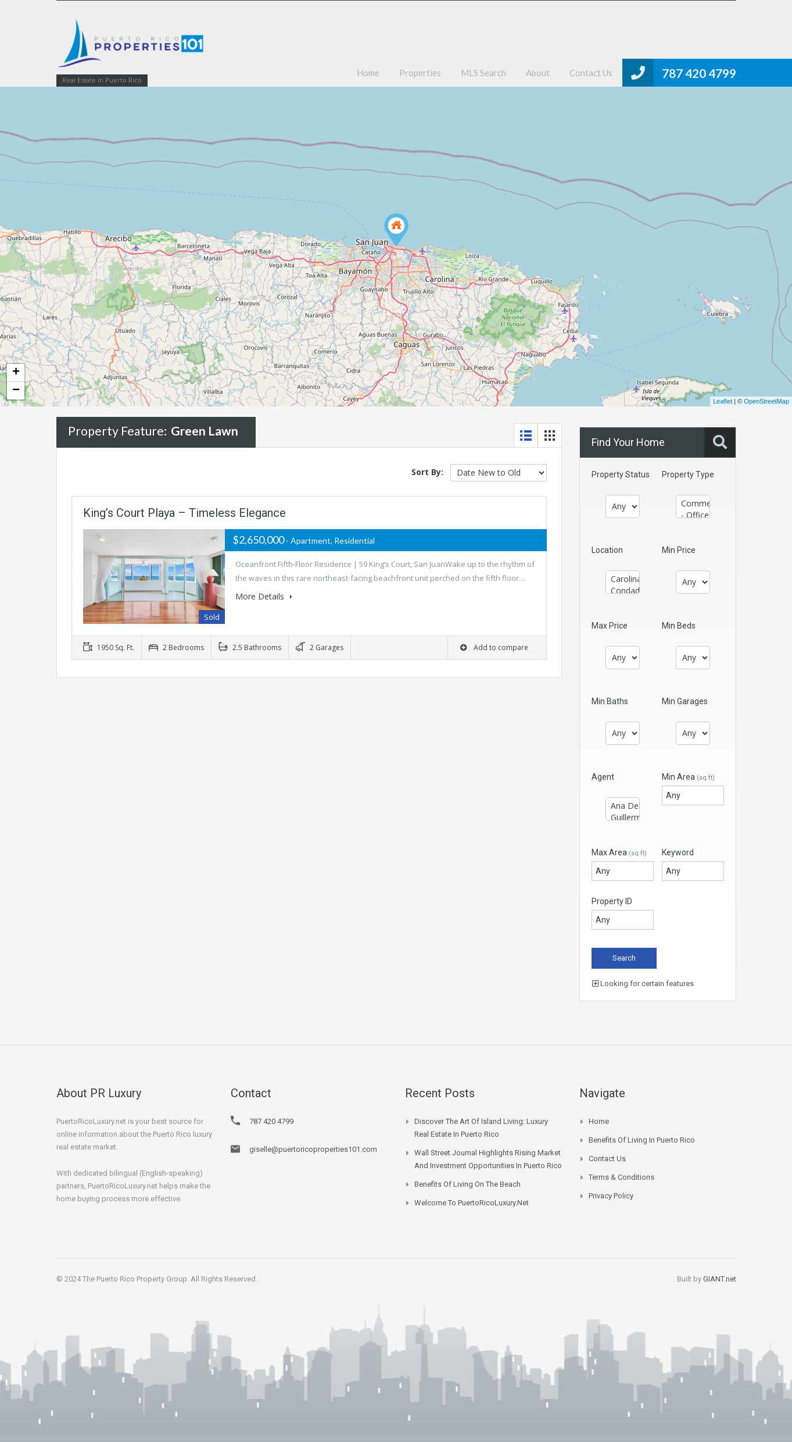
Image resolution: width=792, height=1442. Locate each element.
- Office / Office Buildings (693, 515)
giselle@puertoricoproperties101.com (313, 1149)
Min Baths (610, 701)
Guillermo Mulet (623, 817)
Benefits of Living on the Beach (467, 1184)
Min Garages (685, 701)
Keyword (678, 852)
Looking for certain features (643, 983)
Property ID (612, 901)
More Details (263, 596)
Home (368, 72)
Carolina (623, 579)
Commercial (693, 503)
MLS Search (483, 72)
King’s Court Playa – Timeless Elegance (184, 513)
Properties (420, 72)
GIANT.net (719, 1279)
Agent (603, 776)
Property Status (621, 474)
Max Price (610, 625)
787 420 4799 (699, 73)
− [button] (16, 390)
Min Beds (679, 625)
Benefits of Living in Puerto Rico (642, 1140)
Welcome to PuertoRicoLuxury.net (471, 1202)
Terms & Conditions (621, 1177)
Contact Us (590, 72)
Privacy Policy (611, 1195)
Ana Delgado (623, 806)
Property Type (688, 474)
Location (607, 550)
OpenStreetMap (766, 401)
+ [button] (16, 372)
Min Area (688, 776)
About (538, 72)
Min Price (679, 550)
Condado (623, 591)
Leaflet (722, 401)
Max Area (619, 852)
